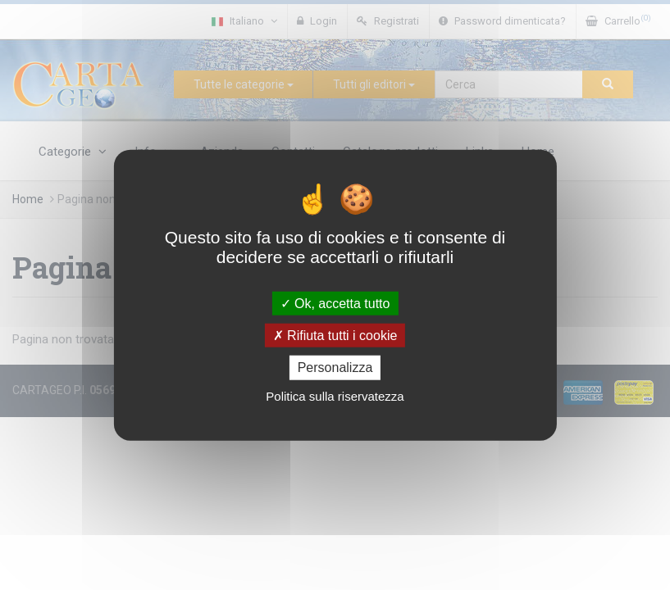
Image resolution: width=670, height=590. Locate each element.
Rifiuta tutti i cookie (335, 336)
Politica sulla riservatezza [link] (334, 395)
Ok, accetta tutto (335, 304)
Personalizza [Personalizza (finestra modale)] (335, 367)
